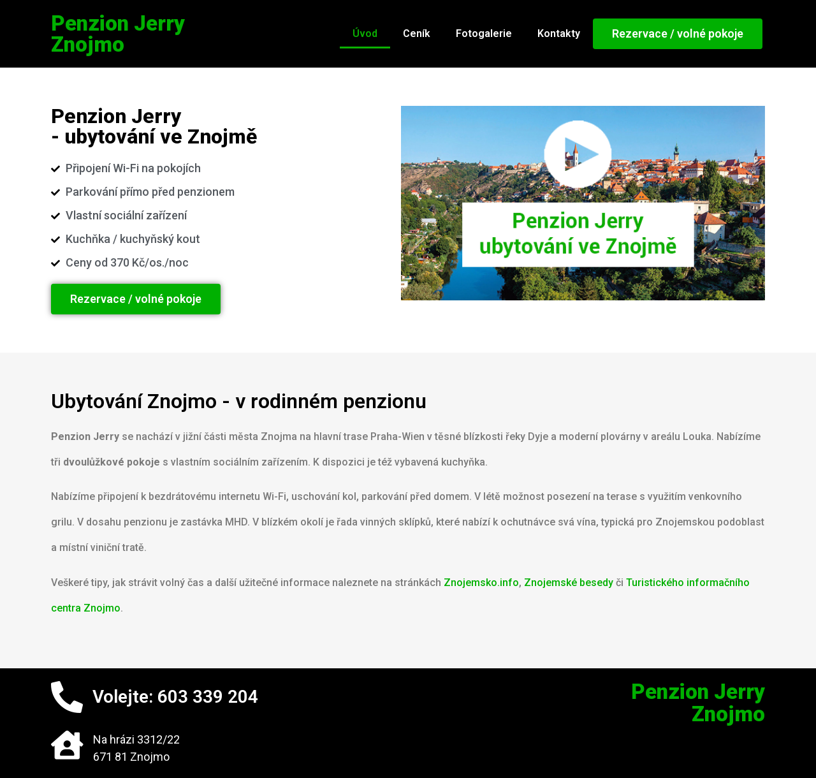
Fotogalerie (484, 33)
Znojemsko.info (481, 582)
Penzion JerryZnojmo (118, 34)
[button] (677, 33)
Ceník (416, 33)
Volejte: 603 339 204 (175, 696)
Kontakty (558, 33)
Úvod (365, 33)
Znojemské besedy (568, 582)
